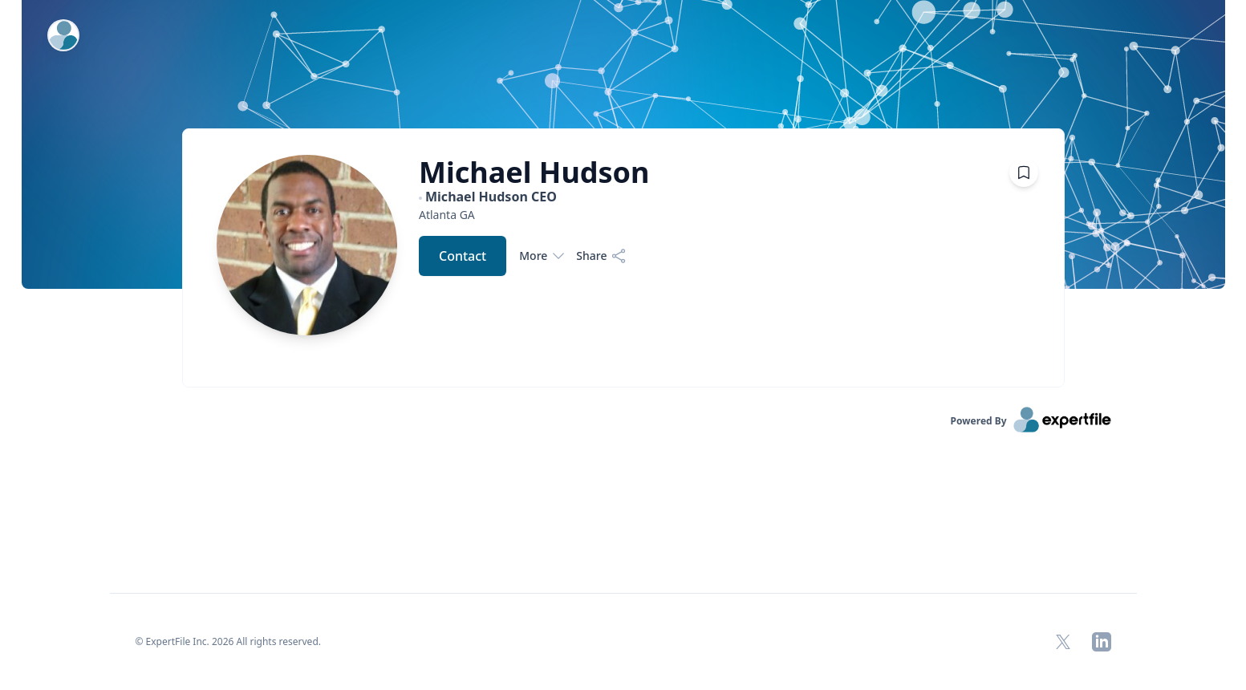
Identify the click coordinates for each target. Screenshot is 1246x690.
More (541, 256)
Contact (462, 256)
